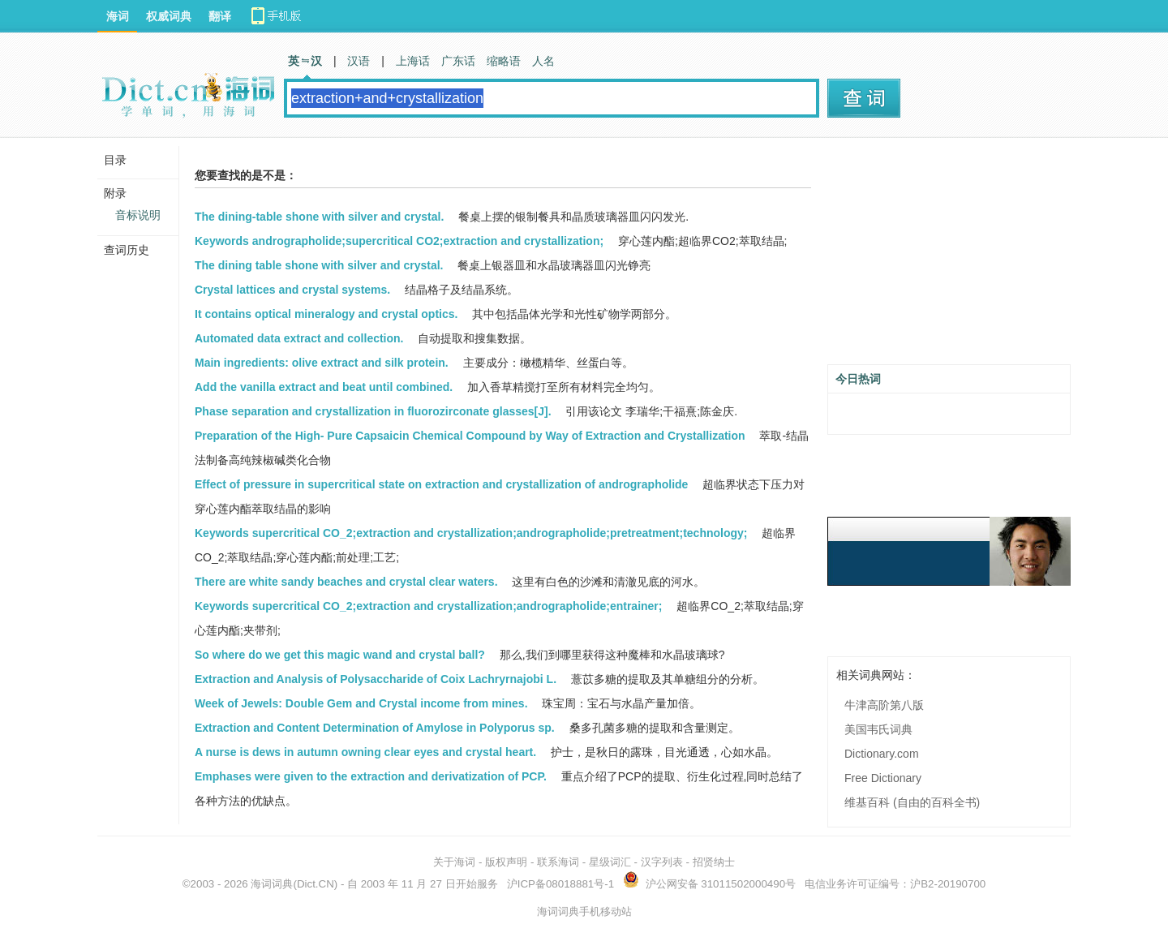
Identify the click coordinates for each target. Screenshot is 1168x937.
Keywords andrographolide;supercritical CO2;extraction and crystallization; (399, 240)
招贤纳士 (714, 862)
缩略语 (504, 60)
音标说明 (138, 214)
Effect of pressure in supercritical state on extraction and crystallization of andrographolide (441, 484)
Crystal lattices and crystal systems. (292, 289)
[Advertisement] (949, 257)
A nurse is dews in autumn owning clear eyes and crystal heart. (365, 752)
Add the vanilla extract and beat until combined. (324, 386)
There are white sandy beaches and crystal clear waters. (346, 581)
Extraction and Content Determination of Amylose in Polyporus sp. (375, 727)
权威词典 (168, 16)
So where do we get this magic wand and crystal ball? (340, 654)
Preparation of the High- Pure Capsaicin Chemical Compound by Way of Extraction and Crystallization (470, 435)
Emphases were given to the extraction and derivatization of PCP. (371, 776)
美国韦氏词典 (878, 729)
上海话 (413, 60)
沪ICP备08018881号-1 (560, 884)
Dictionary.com (881, 753)
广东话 (458, 60)
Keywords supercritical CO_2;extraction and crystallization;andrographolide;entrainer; (428, 606)
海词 (117, 16)
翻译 (219, 16)
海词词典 (272, 884)
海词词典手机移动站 (584, 911)
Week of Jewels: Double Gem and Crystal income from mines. (361, 703)
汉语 (358, 60)
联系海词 (558, 862)
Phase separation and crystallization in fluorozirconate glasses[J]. (373, 411)
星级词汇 (610, 862)
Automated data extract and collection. (299, 338)
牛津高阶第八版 (884, 704)
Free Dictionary (882, 778)
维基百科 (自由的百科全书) (912, 802)
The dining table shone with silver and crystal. (319, 265)
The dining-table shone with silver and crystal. (319, 216)
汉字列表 (662, 862)
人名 (543, 60)
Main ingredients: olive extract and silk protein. (322, 362)
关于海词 (454, 862)
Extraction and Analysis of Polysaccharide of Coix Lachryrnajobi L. (375, 679)
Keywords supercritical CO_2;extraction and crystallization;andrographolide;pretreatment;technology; (471, 533)
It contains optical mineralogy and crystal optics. (326, 313)
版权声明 (506, 862)
